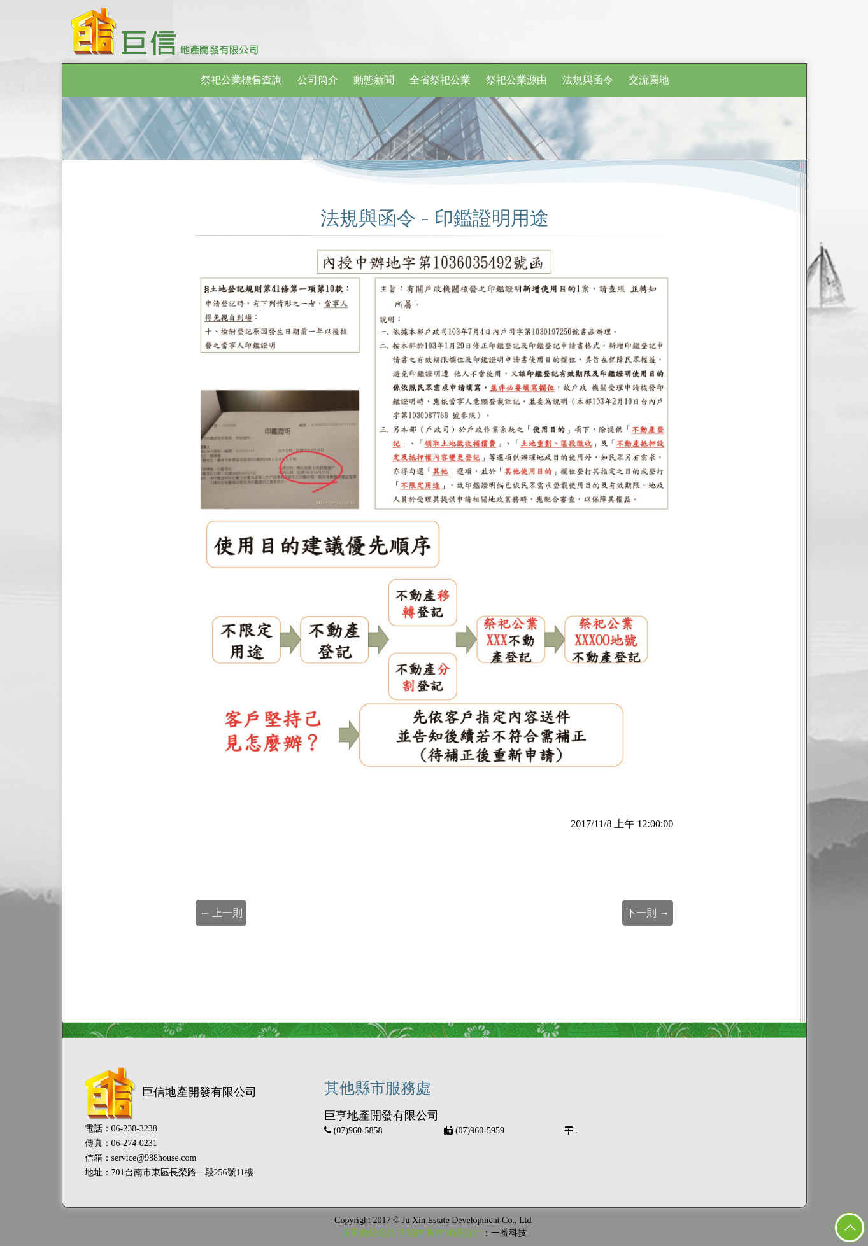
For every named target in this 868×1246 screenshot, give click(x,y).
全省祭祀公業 (440, 80)
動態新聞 (373, 80)
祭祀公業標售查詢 (241, 80)
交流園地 (649, 80)
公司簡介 (317, 80)
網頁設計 (464, 1233)
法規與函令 (587, 80)
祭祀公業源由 (516, 80)
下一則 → (647, 912)
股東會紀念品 (368, 1233)
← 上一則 (221, 912)
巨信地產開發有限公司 (171, 1092)
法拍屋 (410, 1233)
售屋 (435, 1233)
